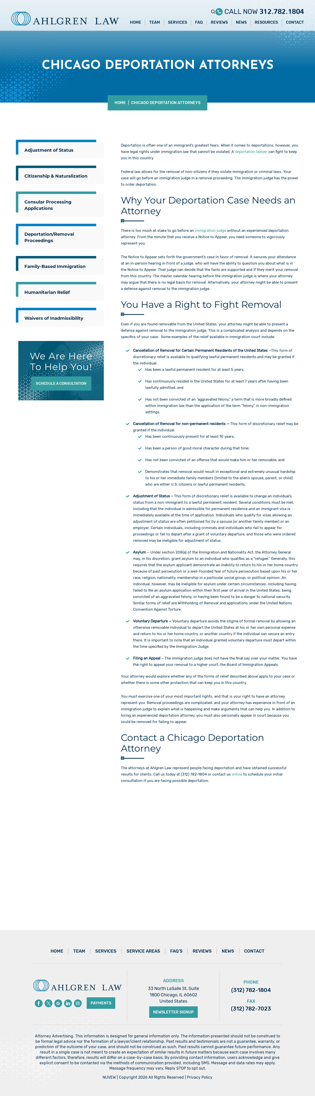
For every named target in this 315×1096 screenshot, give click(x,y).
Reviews (219, 22)
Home (135, 22)
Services (177, 22)
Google (58, 1003)
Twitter (48, 1003)
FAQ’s (176, 951)
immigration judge (210, 230)
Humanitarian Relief (47, 292)
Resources (266, 22)
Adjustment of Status (49, 150)
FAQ (199, 22)
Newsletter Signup (173, 1012)
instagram (78, 1003)
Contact (295, 22)
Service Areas (143, 951)
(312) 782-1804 (251, 990)
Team (154, 22)
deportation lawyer (251, 151)
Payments (101, 1003)
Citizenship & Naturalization (55, 176)
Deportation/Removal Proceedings (49, 237)
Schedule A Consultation (61, 383)
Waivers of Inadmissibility (53, 318)
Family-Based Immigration (54, 266)
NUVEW (109, 1077)
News (241, 22)
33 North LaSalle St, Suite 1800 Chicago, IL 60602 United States (173, 995)
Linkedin (68, 1003)
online (237, 774)
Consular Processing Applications (48, 205)
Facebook (39, 1003)
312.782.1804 (281, 9)
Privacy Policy (199, 1077)
